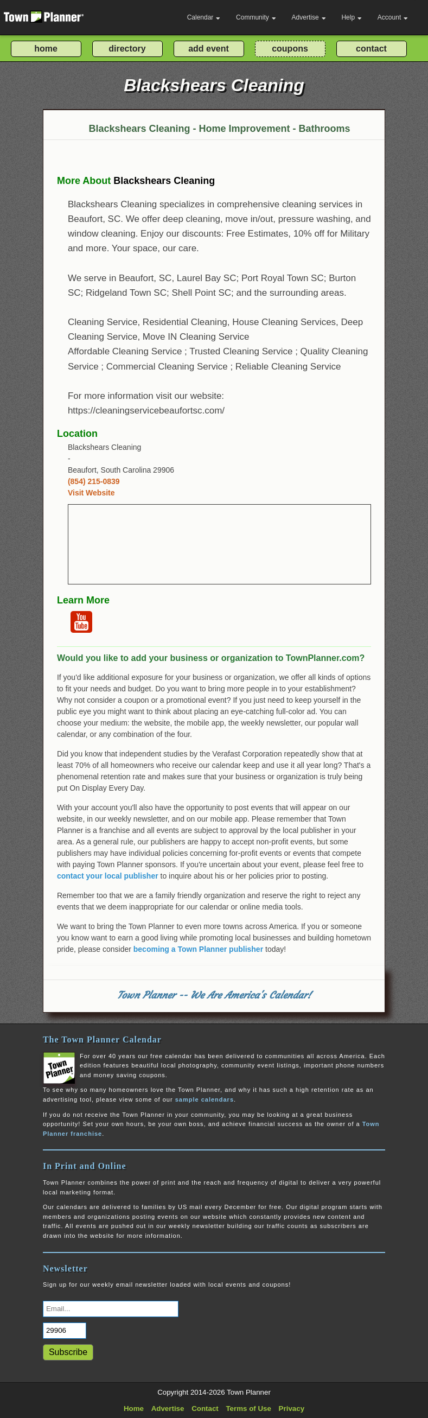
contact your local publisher (107, 876)
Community (256, 17)
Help (351, 17)
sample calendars (204, 1099)
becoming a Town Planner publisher (198, 949)
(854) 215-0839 (94, 481)
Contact (205, 1408)
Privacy (291, 1408)
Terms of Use (248, 1408)
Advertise (309, 17)
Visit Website (91, 492)
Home (134, 1408)
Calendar (204, 17)
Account (393, 17)
